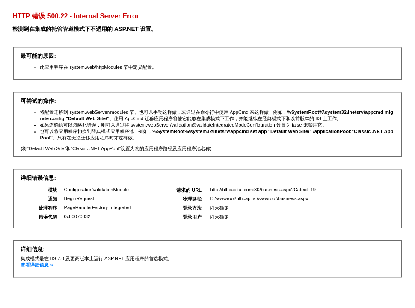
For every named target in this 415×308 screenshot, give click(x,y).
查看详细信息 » (37, 264)
